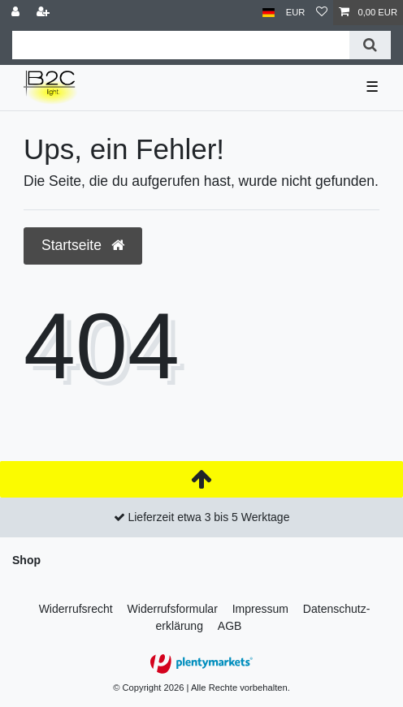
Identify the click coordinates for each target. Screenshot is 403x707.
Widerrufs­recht (76, 608)
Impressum (260, 608)
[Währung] (295, 12)
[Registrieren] (44, 12)
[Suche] (370, 45)
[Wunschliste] (321, 12)
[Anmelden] (17, 12)
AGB (230, 625)
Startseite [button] (82, 245)
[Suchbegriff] (180, 45)
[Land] (268, 12)
